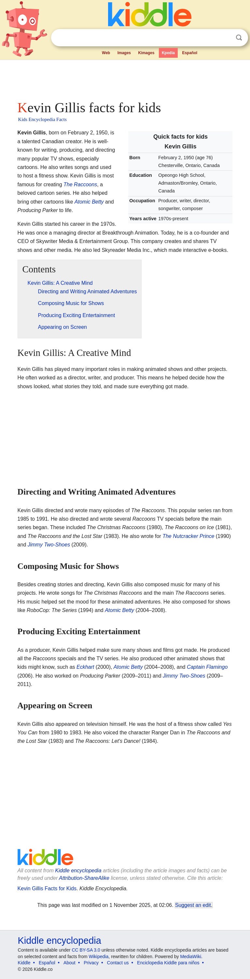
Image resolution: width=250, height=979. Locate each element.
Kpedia (168, 53)
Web (106, 53)
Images (124, 53)
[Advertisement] (125, 78)
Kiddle (24, 962)
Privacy (91, 962)
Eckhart (85, 667)
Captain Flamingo (207, 667)
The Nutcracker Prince (188, 536)
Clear (225, 37)
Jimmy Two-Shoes (49, 544)
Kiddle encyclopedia (78, 870)
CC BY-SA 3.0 (86, 950)
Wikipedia (99, 956)
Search (239, 37)
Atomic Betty (89, 202)
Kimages (146, 53)
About (69, 962)
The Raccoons (80, 184)
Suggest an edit (193, 905)
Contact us (118, 962)
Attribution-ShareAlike (84, 878)
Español (189, 53)
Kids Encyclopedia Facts (42, 119)
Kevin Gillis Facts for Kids (47, 888)
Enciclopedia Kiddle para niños (168, 962)
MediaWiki (190, 956)
